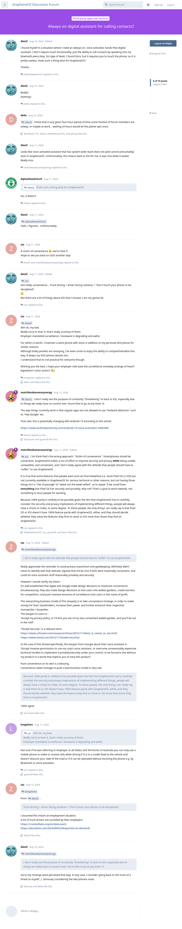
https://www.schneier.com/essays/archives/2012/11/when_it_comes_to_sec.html (69, 633)
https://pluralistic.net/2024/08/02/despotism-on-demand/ (55, 828)
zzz (26, 281)
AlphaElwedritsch (35, 221)
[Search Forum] (123, 4)
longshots (31, 791)
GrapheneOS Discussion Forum (35, 4)
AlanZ (28, 122)
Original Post (158, 53)
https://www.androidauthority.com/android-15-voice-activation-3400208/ (65, 428)
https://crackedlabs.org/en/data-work (43, 824)
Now (153, 113)
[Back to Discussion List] (4, 4)
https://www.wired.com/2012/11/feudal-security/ (50, 637)
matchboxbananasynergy (40, 549)
